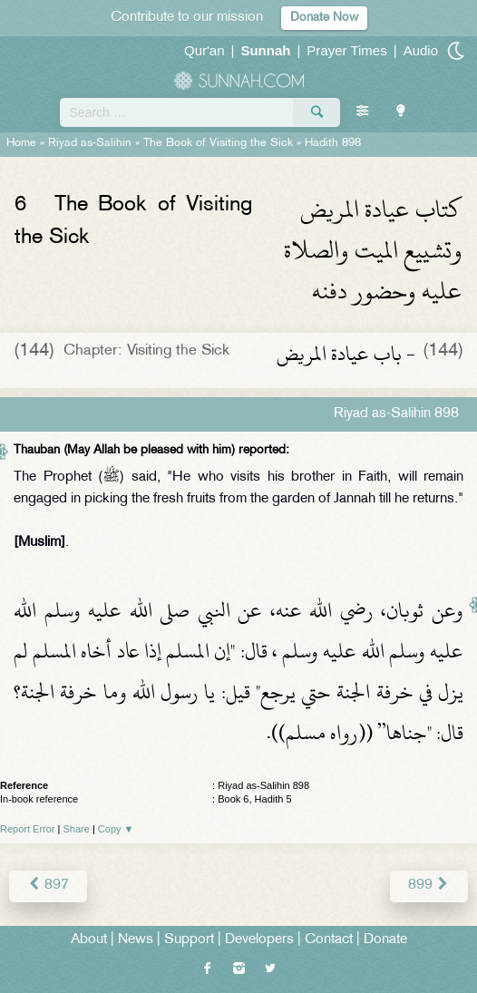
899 (429, 885)
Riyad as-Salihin (89, 143)
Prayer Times (346, 50)
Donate (385, 940)
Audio (421, 50)
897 (48, 885)
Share (76, 828)
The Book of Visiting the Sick (218, 143)
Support (189, 940)
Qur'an (204, 50)
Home (21, 143)
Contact (329, 940)
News (135, 940)
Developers (259, 940)
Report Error (27, 828)
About (89, 940)
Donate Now (324, 18)
